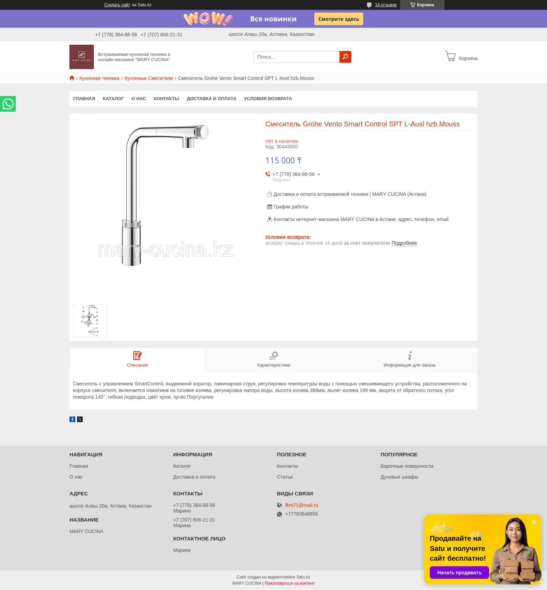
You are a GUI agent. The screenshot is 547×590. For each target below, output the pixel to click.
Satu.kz (303, 577)
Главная (84, 98)
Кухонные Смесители (149, 78)
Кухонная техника (99, 78)
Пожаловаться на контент (290, 583)
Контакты (166, 98)
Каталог (113, 98)
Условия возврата (268, 98)
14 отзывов (386, 4)
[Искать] (345, 57)
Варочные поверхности (407, 466)
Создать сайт (117, 4)
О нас (139, 98)
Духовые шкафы (399, 477)
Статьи (285, 477)
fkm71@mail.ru (301, 505)
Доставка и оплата (211, 98)
